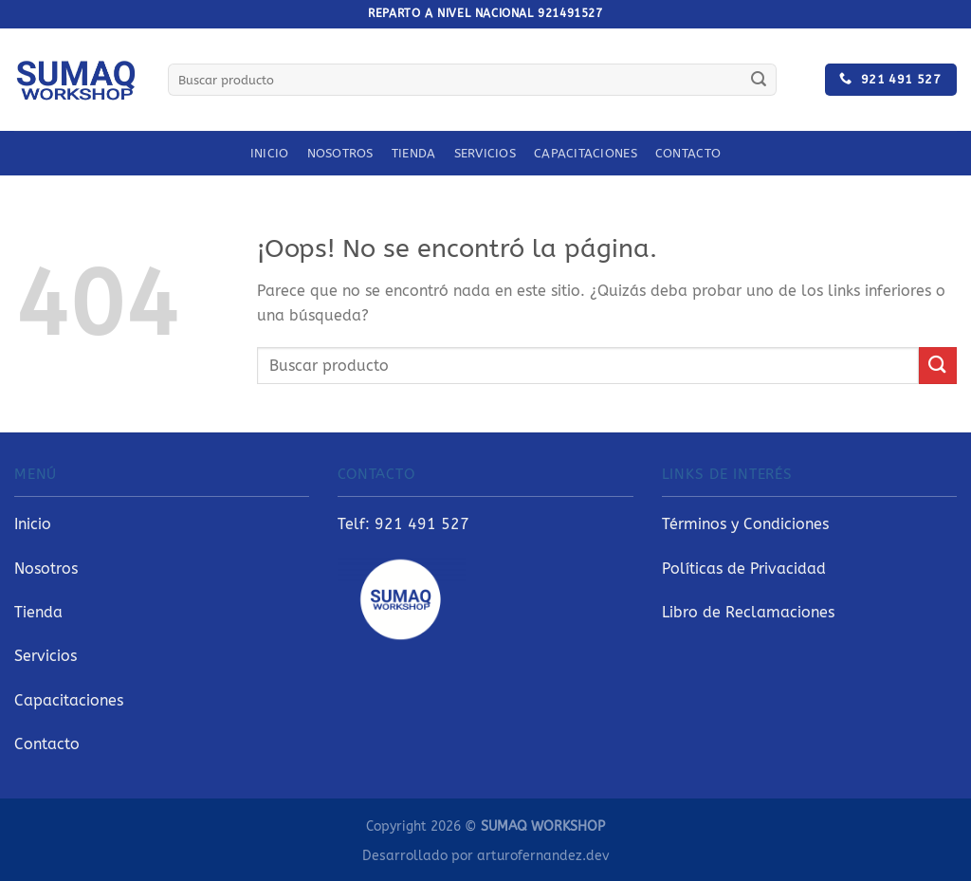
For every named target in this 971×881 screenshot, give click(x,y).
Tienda (414, 153)
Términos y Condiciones (745, 524)
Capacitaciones (585, 153)
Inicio (269, 153)
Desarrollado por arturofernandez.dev (485, 856)
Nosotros (340, 153)
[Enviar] (758, 80)
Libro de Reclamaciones (748, 612)
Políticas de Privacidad (744, 569)
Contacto (688, 153)
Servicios (485, 153)
